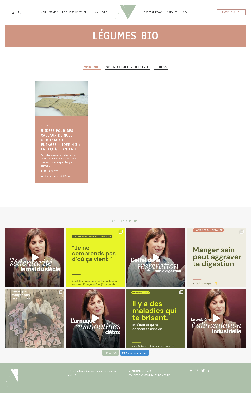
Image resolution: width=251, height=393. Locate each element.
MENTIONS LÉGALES (140, 370)
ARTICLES (176, 15)
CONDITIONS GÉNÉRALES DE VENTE (149, 375)
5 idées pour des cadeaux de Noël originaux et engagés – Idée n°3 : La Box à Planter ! (60, 146)
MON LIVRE (97, 15)
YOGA (188, 15)
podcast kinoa (157, 15)
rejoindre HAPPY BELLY (72, 15)
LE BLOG (161, 73)
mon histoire (45, 15)
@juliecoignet (125, 220)
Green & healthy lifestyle (127, 73)
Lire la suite (49, 177)
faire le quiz (230, 15)
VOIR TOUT (92, 73)
